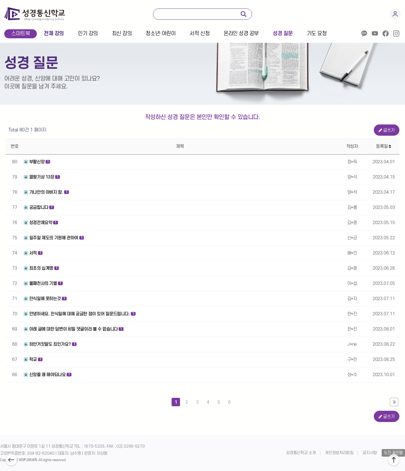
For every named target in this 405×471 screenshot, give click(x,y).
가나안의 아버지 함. (46, 192)
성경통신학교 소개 (301, 452)
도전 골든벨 (393, 452)
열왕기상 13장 (42, 177)
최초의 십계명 (41, 268)
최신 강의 (122, 34)
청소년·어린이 (161, 34)
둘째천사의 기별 (43, 283)
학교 (33, 359)
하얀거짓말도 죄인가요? (50, 344)
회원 (395, 14)
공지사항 (370, 452)
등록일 (383, 146)
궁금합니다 (39, 207)
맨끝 (394, 402)
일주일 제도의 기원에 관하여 (54, 237)
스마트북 (20, 34)
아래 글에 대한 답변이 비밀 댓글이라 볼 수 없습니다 (73, 329)
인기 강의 (88, 34)
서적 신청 (200, 34)
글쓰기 (387, 130)
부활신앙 (37, 161)
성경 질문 (283, 34)
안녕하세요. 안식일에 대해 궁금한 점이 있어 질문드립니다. (80, 313)
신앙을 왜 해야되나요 (47, 374)
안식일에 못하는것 (45, 298)
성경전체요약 (41, 222)
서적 (33, 253)
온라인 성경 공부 (241, 34)
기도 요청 (317, 34)
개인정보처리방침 (339, 452)
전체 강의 (54, 34)
